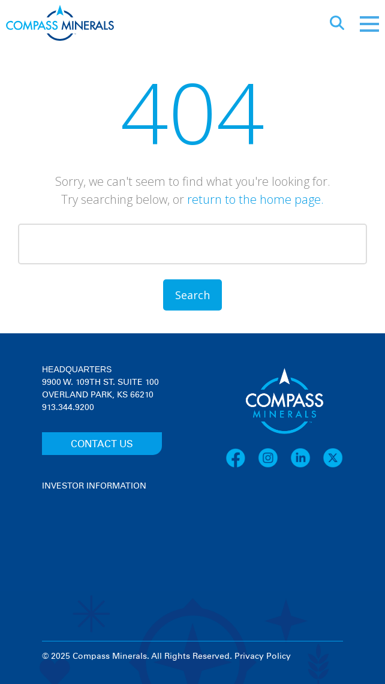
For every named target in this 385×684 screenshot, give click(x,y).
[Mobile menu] (369, 24)
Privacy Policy (262, 656)
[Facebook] (241, 466)
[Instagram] (274, 466)
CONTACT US (102, 444)
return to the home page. (255, 199)
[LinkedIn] (306, 466)
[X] (333, 466)
